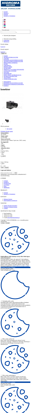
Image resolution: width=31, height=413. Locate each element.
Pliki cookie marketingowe (8, 375)
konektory (6, 85)
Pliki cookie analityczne (7, 339)
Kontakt (6, 11)
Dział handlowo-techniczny (10, 200)
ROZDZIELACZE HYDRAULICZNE (13, 83)
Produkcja (6, 182)
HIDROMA (7, 187)
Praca (5, 186)
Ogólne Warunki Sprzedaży (10, 205)
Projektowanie (7, 183)
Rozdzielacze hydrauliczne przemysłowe (14, 84)
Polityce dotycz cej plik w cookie (21, 266)
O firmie (6, 180)
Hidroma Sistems (8, 199)
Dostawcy (6, 13)
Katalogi (6, 14)
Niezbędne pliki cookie (7, 301)
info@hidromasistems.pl (13, 217)
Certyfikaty (6, 185)
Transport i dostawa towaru (10, 207)
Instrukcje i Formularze (9, 15)
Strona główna (7, 81)
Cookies (6, 208)
